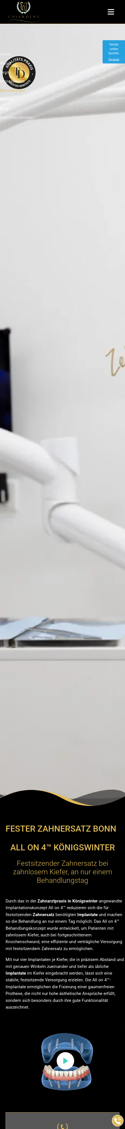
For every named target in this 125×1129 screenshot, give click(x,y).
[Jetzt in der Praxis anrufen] (118, 1121)
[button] (65, 1061)
